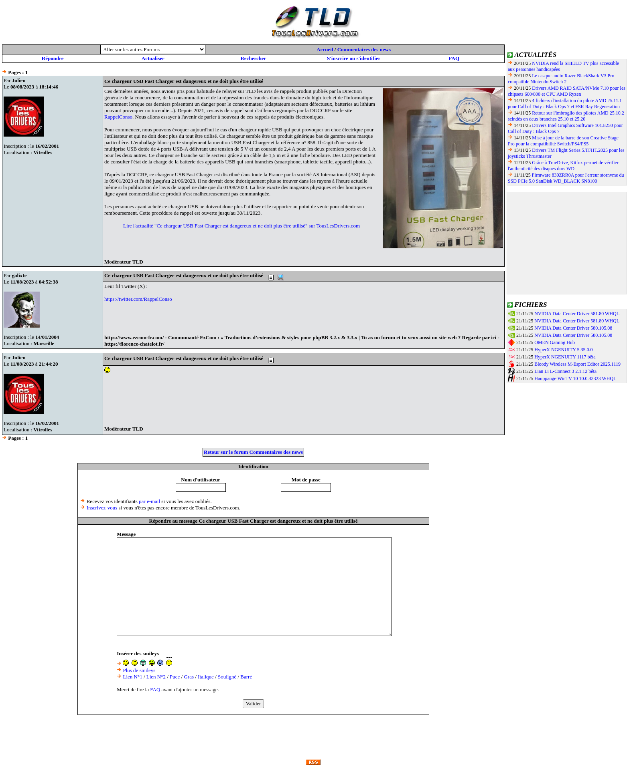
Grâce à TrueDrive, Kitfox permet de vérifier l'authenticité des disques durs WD (563, 165)
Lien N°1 (132, 677)
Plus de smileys (139, 670)
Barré (246, 677)
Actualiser (153, 58)
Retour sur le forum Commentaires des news (253, 452)
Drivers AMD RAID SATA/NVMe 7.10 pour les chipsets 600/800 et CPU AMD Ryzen (566, 91)
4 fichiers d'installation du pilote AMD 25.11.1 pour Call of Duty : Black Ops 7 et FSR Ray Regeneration (565, 103)
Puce (175, 677)
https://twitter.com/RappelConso (138, 299)
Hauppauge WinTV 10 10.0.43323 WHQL (575, 378)
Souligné (227, 677)
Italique (206, 677)
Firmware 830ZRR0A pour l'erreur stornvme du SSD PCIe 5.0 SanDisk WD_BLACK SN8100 (566, 178)
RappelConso (118, 117)
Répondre (53, 58)
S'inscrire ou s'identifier (353, 58)
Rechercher (253, 58)
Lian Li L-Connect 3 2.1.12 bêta (565, 371)
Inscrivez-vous (102, 508)
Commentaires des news (364, 49)
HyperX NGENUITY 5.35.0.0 (563, 349)
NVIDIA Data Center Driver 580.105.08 (573, 328)
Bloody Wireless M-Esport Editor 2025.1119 (577, 364)
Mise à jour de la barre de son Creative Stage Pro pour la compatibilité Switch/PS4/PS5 (563, 141)
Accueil (325, 49)
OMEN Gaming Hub (554, 342)
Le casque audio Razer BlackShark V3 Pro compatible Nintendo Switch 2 (561, 79)
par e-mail (149, 501)
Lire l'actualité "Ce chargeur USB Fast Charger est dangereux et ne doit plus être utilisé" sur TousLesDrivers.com (241, 226)
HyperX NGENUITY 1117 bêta (564, 357)
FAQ (454, 58)
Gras (189, 677)
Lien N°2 (156, 677)
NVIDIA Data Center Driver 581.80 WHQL (576, 313)
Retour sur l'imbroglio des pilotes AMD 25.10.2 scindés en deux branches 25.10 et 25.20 (566, 116)
